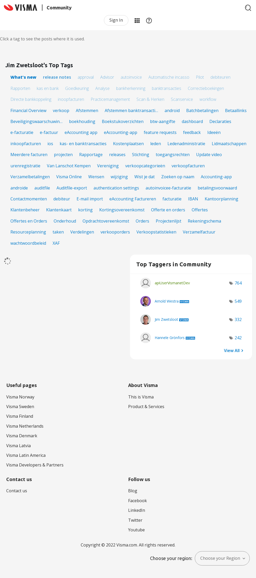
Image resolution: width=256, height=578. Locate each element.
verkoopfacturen (188, 166)
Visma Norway (20, 397)
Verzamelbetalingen (30, 177)
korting (85, 210)
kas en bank (48, 88)
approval (86, 77)
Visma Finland (19, 416)
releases (117, 154)
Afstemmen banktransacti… (131, 110)
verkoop (61, 110)
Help (149, 20)
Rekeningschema (204, 221)
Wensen (96, 177)
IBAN (193, 199)
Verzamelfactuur (199, 232)
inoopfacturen (71, 99)
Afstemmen (87, 110)
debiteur (61, 199)
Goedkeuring (77, 88)
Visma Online (69, 177)
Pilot (200, 77)
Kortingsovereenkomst (122, 210)
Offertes (200, 210)
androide (19, 188)
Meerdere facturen (28, 154)
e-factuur (49, 132)
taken (58, 232)
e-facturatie (21, 132)
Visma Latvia (18, 445)
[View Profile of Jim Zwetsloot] (166, 319)
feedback (192, 132)
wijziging (119, 177)
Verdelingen (82, 232)
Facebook (137, 500)
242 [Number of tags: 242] (238, 338)
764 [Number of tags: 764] (238, 283)
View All (232, 350)
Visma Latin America (26, 455)
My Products (137, 20)
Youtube (136, 530)
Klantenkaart (59, 210)
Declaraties (220, 121)
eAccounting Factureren (132, 199)
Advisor (107, 77)
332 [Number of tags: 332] (238, 319)
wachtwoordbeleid (28, 243)
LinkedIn (136, 510)
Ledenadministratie (186, 143)
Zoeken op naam (177, 177)
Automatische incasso (168, 77)
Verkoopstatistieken (156, 232)
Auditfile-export (72, 188)
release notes (57, 77)
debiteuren (220, 77)
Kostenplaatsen (128, 143)
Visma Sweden (20, 406)
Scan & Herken (150, 99)
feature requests (160, 132)
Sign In (116, 20)
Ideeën (214, 132)
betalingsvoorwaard (217, 188)
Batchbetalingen (202, 110)
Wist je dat (144, 177)
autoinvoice (131, 77)
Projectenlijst (168, 221)
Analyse (102, 88)
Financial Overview (28, 110)
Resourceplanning (28, 232)
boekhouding (82, 121)
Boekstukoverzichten (122, 121)
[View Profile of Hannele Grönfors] (170, 337)
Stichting (140, 154)
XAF (56, 243)
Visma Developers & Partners (35, 465)
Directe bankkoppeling (30, 99)
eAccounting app (81, 132)
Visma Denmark (21, 436)
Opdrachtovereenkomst (106, 221)
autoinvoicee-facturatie (168, 188)
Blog (132, 491)
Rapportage (91, 154)
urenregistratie (25, 166)
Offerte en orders (168, 210)
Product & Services (146, 406)
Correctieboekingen (206, 88)
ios (50, 143)
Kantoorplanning (221, 199)
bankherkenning (130, 88)
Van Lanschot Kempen (69, 166)
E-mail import (90, 199)
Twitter (135, 520)
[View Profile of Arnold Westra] (167, 301)
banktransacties (166, 88)
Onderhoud (65, 221)
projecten (63, 154)
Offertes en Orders (28, 221)
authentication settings (116, 188)
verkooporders (115, 232)
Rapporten (20, 88)
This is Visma (141, 397)
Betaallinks (236, 110)
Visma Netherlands (24, 426)
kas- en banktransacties (83, 143)
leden (155, 143)
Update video (209, 154)
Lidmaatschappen (229, 143)
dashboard (192, 121)
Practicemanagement (110, 99)
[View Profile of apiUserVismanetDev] (172, 282)
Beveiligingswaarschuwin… (36, 121)
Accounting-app (216, 177)
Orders (142, 221)
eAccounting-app (120, 132)
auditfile (42, 188)
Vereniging (108, 166)
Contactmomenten (28, 199)
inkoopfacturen (25, 143)
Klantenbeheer (25, 210)
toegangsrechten (173, 154)
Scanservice (182, 99)
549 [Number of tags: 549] (238, 301)
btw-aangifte (162, 121)
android (172, 110)
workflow (207, 99)
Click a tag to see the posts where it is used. (42, 39)
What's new (23, 77)
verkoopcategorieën (145, 166)
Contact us (16, 491)
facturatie (172, 199)
